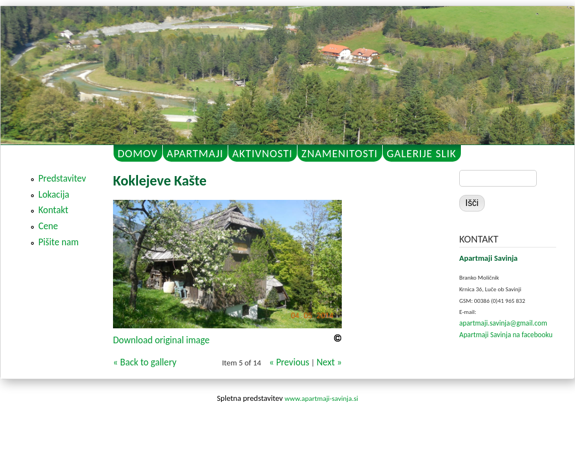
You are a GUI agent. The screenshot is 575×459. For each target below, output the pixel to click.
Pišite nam (58, 242)
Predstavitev (62, 178)
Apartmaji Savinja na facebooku (505, 334)
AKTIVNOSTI (262, 153)
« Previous (289, 362)
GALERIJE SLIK (421, 153)
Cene (48, 226)
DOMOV (137, 153)
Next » (329, 362)
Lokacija (53, 194)
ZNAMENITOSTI (339, 153)
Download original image (161, 340)
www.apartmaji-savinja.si (321, 398)
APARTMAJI (195, 153)
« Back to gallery (145, 362)
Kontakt (53, 210)
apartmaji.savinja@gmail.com (503, 323)
